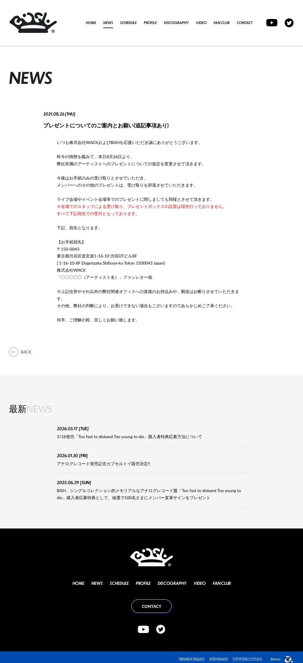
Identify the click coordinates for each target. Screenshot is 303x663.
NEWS (108, 22)
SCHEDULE (128, 22)
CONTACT (244, 22)
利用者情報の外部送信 (246, 654)
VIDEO (201, 22)
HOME (91, 22)
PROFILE (150, 22)
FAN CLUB (222, 22)
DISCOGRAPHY (176, 22)
